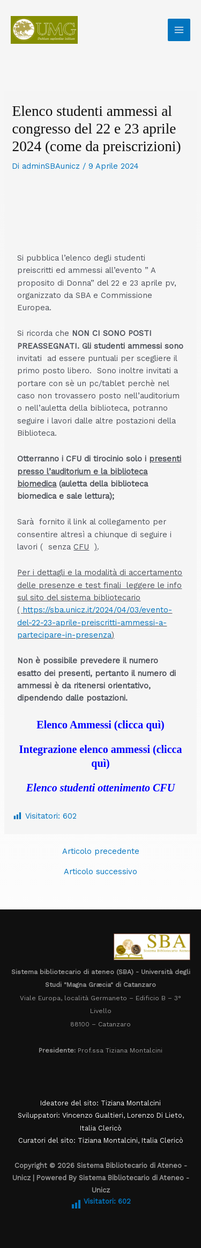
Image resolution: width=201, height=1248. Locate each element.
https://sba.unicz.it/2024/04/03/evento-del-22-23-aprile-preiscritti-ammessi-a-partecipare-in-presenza (94, 622)
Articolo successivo (100, 872)
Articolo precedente (100, 851)
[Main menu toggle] (179, 30)
